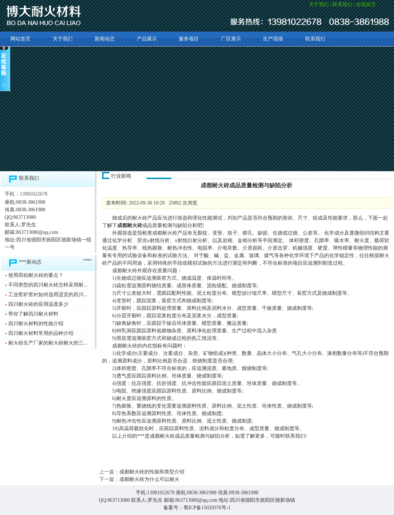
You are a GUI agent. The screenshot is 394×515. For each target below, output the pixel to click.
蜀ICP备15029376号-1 (206, 507)
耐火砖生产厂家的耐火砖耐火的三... (47, 343)
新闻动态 (105, 39)
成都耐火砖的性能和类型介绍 (151, 472)
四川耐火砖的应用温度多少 (38, 304)
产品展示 (147, 39)
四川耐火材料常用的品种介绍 (40, 333)
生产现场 (273, 39)
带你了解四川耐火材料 (33, 314)
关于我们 (319, 4)
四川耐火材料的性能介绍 (35, 323)
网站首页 (20, 39)
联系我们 (342, 4)
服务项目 (189, 39)
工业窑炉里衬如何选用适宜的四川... (47, 294)
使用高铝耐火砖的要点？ (35, 275)
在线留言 (366, 4)
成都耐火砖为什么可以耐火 (149, 479)
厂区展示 (231, 39)
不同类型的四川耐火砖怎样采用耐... (47, 285)
